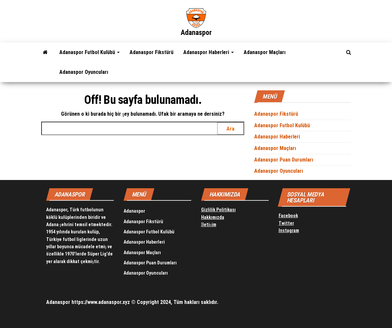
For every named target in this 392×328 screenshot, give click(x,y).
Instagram (289, 230)
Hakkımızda (212, 217)
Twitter (286, 223)
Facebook (288, 215)
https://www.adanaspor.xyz (101, 302)
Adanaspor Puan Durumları (283, 160)
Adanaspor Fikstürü (151, 52)
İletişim (208, 224)
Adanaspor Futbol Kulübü (89, 52)
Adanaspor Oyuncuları (83, 72)
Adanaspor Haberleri (208, 52)
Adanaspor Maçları (265, 52)
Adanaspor (196, 32)
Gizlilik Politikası (218, 209)
